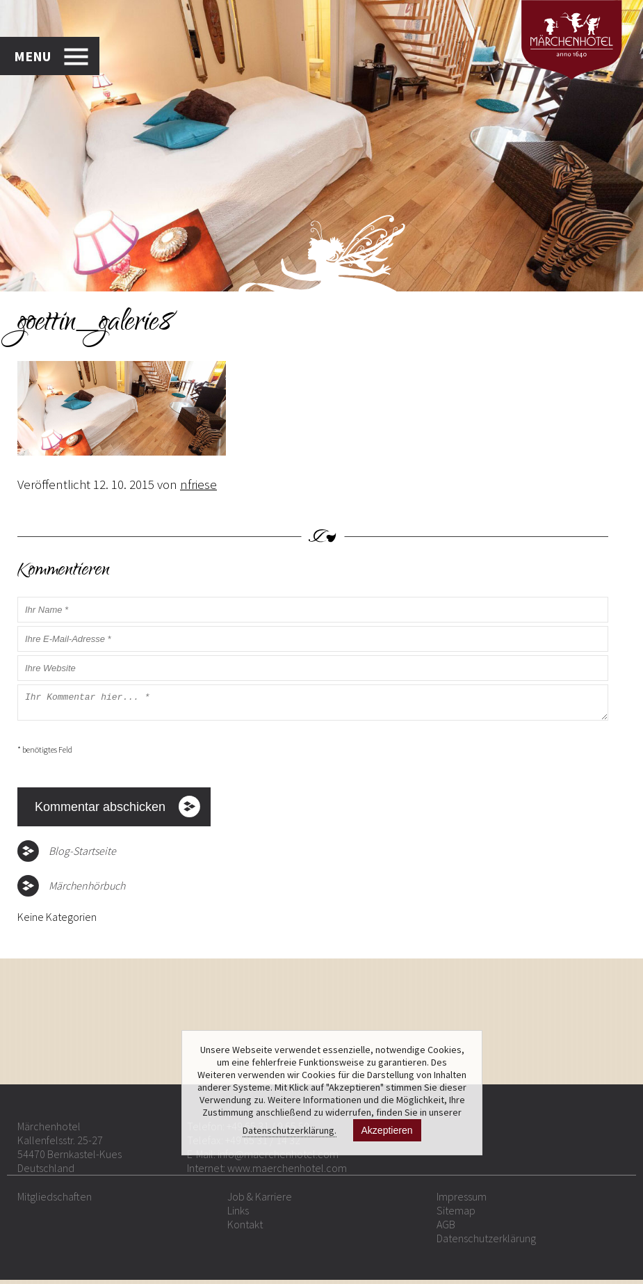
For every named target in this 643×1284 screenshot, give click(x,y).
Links (238, 1214)
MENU (32, 54)
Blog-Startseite (82, 855)
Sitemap (456, 1214)
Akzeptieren (387, 1130)
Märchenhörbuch (87, 890)
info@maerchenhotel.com (278, 1158)
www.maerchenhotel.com (287, 1172)
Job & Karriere (259, 1200)
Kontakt (245, 1228)
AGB (446, 1228)
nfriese (198, 484)
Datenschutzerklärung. (289, 1130)
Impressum (462, 1200)
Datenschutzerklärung (486, 1242)
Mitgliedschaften (54, 1200)
